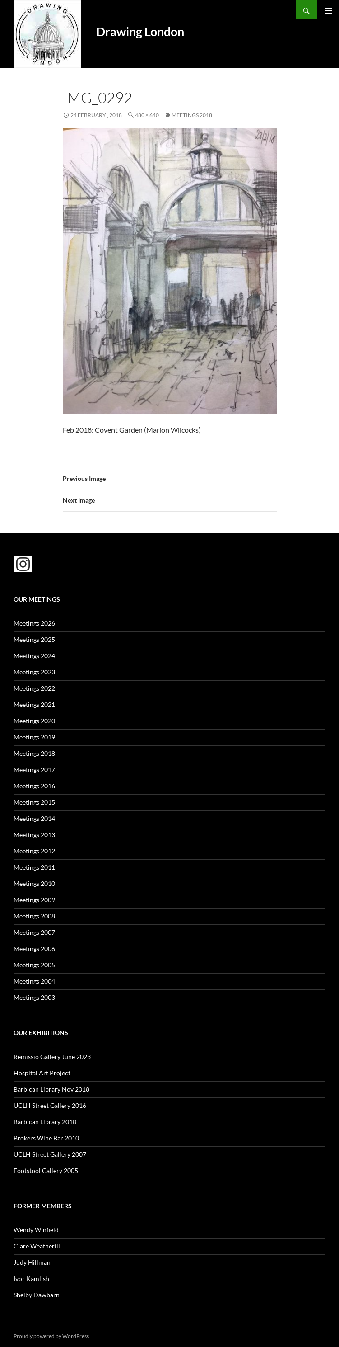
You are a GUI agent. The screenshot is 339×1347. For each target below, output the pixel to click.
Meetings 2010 (34, 883)
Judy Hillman (32, 1262)
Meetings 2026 (34, 623)
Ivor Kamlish (31, 1278)
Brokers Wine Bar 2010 (46, 1138)
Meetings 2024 (34, 655)
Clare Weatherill (37, 1246)
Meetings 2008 (34, 916)
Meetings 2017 (34, 769)
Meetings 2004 (34, 981)
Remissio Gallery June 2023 (52, 1056)
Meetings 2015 (34, 802)
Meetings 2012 (34, 851)
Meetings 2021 (34, 704)
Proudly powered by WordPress (51, 1336)
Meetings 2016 (34, 786)
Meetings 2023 (34, 672)
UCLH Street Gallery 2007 (50, 1154)
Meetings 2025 (34, 639)
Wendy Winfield (36, 1230)
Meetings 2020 (34, 721)
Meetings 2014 (34, 818)
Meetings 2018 (192, 115)
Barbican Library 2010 (45, 1122)
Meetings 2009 (34, 900)
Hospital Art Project (42, 1073)
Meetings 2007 (34, 932)
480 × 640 (147, 115)
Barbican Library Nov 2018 (51, 1089)
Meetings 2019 (34, 737)
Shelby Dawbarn (37, 1295)
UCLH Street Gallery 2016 (50, 1105)
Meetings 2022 (34, 688)
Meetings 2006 (34, 948)
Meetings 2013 (34, 834)
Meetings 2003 (34, 997)
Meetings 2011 (34, 867)
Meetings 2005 (34, 965)
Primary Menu (328, 11)
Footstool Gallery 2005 (46, 1170)
